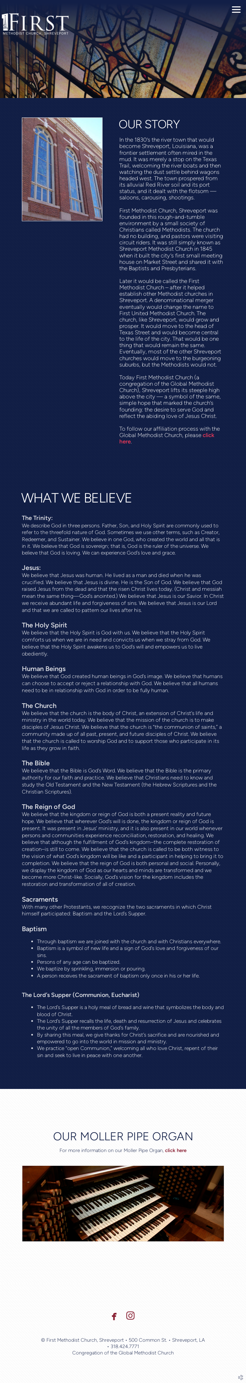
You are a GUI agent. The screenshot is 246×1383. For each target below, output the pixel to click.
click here (176, 1150)
